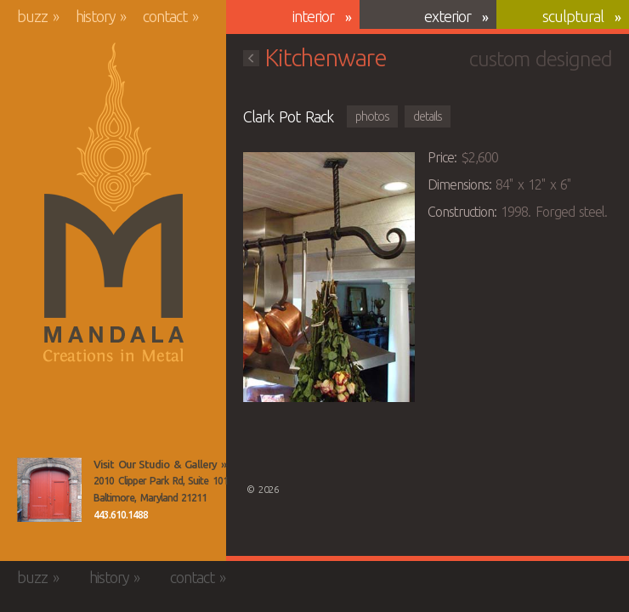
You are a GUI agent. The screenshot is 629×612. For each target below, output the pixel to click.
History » (101, 16)
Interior (313, 16)
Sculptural (573, 16)
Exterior (447, 16)
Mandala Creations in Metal (113, 203)
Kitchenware (315, 57)
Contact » (170, 16)
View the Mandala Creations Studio (49, 489)
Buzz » (38, 16)
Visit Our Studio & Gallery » (160, 464)
